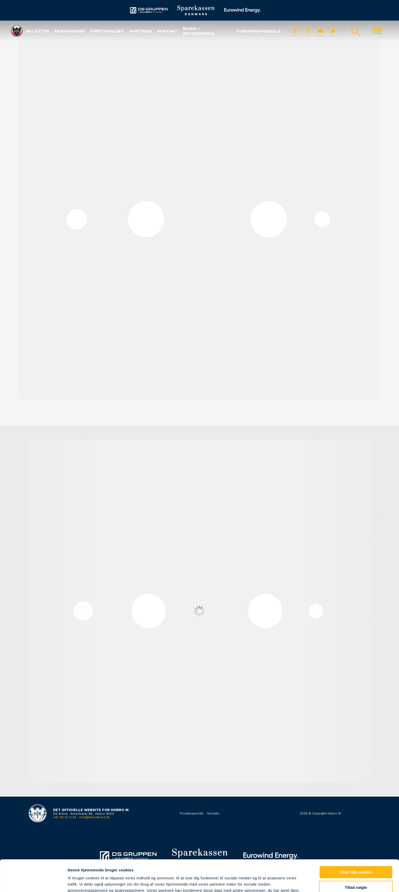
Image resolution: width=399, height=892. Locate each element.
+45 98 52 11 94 (64, 817)
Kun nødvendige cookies (356, 871)
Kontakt (167, 31)
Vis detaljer (267, 882)
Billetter (37, 31)
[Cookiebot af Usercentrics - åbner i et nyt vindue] (33, 882)
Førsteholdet (107, 31)
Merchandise (69, 31)
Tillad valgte (356, 856)
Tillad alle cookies (355, 840)
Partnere (141, 31)
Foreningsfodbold (258, 31)
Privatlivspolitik (191, 813)
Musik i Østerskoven (198, 31)
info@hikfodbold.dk (94, 817)
